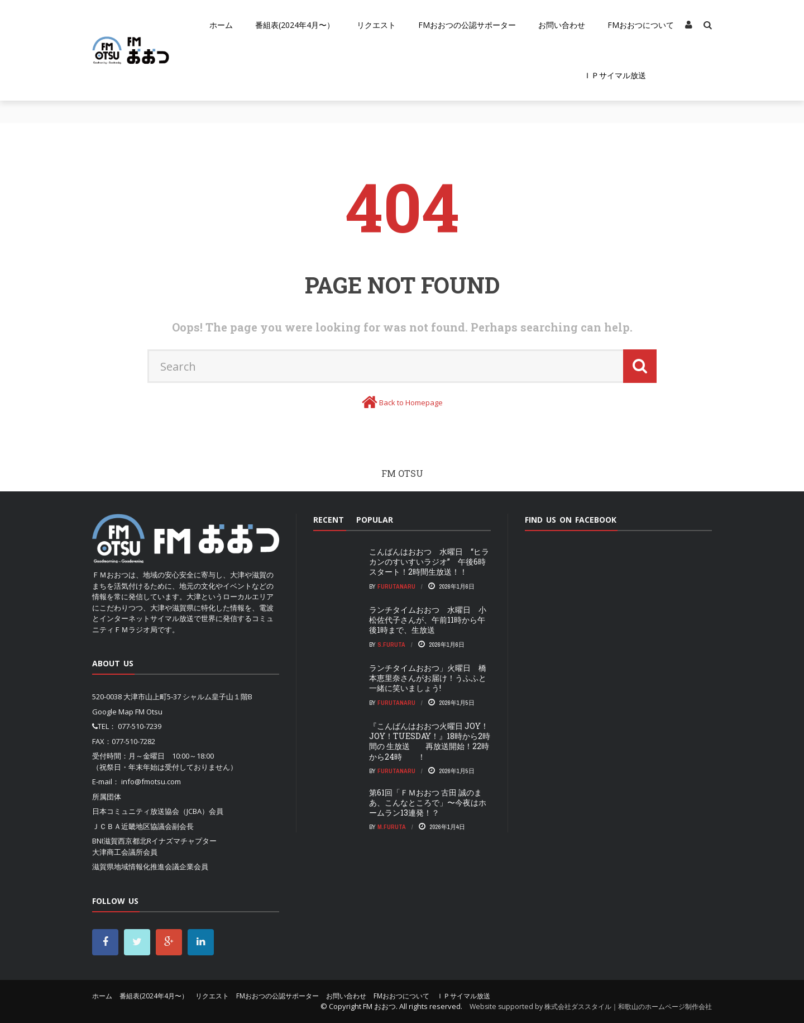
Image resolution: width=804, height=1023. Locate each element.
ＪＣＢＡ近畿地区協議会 (132, 826)
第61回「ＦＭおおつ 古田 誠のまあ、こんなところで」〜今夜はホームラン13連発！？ (427, 802)
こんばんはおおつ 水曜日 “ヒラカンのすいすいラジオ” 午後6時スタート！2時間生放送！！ (429, 561)
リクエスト (376, 25)
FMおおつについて (640, 25)
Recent (328, 519)
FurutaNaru (396, 586)
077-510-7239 (139, 726)
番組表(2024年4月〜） (294, 25)
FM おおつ (379, 1006)
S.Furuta (391, 644)
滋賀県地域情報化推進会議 (135, 866)
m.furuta (391, 827)
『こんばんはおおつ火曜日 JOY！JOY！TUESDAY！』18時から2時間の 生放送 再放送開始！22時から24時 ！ (429, 741)
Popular (374, 519)
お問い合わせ (561, 25)
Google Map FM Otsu (127, 712)
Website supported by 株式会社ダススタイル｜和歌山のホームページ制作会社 (591, 1006)
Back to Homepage (411, 402)
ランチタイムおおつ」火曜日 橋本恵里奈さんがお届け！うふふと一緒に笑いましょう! (427, 677)
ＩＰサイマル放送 (614, 75)
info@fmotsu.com (151, 781)
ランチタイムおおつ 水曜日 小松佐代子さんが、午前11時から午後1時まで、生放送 (427, 619)
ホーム (221, 25)
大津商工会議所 (117, 852)
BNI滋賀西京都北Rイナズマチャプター (154, 841)
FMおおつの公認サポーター (467, 25)
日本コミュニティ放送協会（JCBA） (150, 811)
